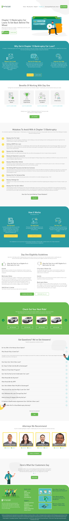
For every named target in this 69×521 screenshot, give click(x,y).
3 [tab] (35, 473)
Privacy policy (27, 510)
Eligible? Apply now (27, 294)
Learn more (13, 32)
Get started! (64, 6)
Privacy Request (6, 518)
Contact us (27, 507)
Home (24, 6)
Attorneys (26, 504)
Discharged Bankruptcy (50, 6)
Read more (34, 477)
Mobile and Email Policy (23, 518)
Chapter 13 (41, 6)
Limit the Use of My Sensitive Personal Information (38, 518)
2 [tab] (34, 473)
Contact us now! (11, 236)
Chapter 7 (36, 6)
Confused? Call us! (42, 294)
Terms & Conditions (29, 508)
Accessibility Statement (14, 518)
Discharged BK (27, 497)
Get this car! (13, 327)
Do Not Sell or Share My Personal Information (57, 518)
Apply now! (30, 75)
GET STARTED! (34, 116)
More (57, 6)
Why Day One (30, 6)
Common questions (29, 502)
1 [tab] (33, 473)
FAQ (34, 414)
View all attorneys (34, 453)
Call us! (34, 198)
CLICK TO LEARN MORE (11, 106)
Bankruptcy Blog (28, 505)
